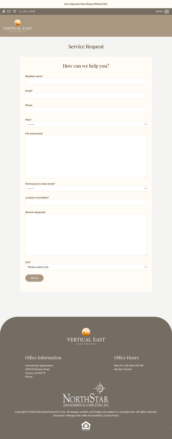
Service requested (35, 212)
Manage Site (74, 415)
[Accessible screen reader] (3, 11)
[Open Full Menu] (162, 11)
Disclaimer (59, 415)
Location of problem (37, 197)
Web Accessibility (92, 415)
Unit (28, 262)
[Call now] (26, 11)
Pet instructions (34, 133)
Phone (28, 105)
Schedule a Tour (85, 25)
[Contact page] (9, 11)
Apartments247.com (53, 411)
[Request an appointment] (14, 11)
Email (28, 90)
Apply (103, 25)
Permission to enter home (40, 183)
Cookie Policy (111, 415)
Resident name (34, 76)
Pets (28, 119)
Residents (117, 25)
